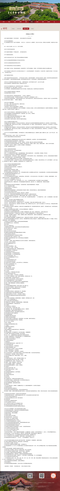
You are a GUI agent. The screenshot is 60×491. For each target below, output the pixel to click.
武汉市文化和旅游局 (40, 482)
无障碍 (48, 21)
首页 (4, 21)
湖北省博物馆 (49, 482)
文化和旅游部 (29, 482)
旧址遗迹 (13, 28)
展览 (26, 21)
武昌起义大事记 (26, 28)
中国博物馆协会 (45, 482)
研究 (32, 21)
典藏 (20, 21)
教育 (37, 21)
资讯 (15, 21)
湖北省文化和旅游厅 (34, 482)
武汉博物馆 (52, 482)
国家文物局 (25, 482)
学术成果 (32, 28)
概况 (9, 21)
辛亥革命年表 (19, 28)
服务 (43, 21)
